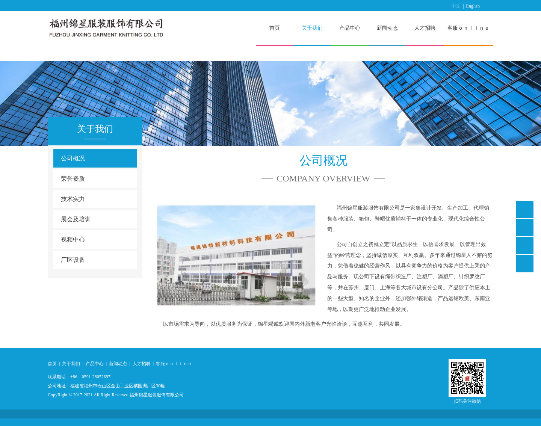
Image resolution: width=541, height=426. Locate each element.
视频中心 (73, 239)
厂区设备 (73, 260)
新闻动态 (387, 28)
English (473, 6)
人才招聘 (424, 28)
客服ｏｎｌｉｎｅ (468, 28)
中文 (456, 6)
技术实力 (73, 199)
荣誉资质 (73, 178)
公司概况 (73, 158)
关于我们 (312, 28)
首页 (274, 28)
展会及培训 (76, 219)
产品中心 (349, 28)
